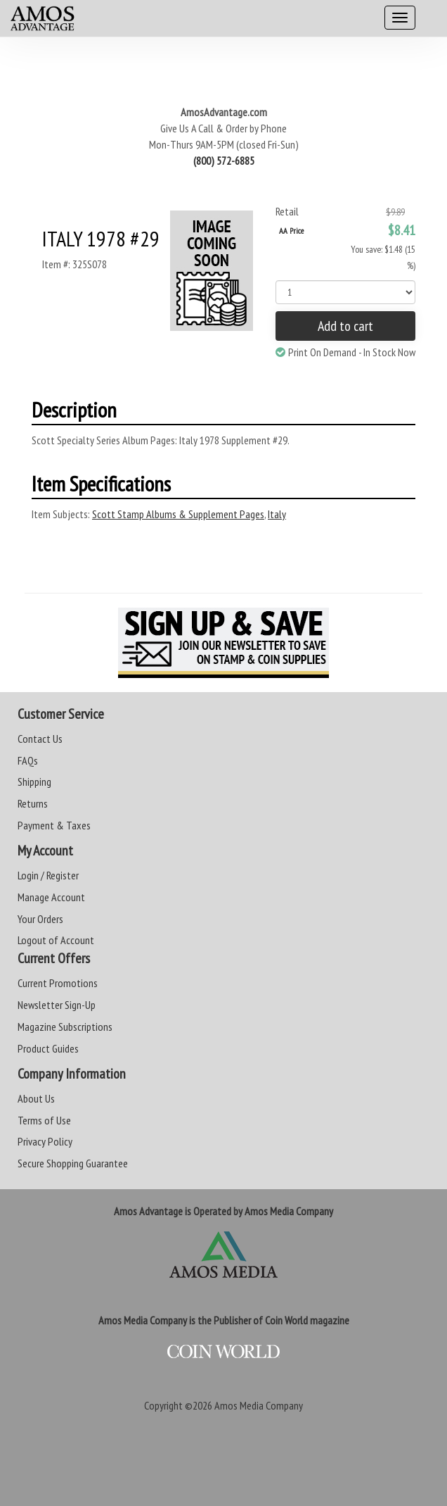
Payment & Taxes (54, 825)
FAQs (28, 760)
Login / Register (48, 875)
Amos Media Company (258, 1405)
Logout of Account (56, 940)
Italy (277, 514)
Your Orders (40, 919)
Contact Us (40, 739)
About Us (36, 1098)
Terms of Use (44, 1120)
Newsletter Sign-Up (57, 1005)
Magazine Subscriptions (65, 1026)
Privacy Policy (45, 1141)
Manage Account (51, 897)
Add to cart (345, 326)
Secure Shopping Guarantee (73, 1163)
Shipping (34, 781)
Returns (33, 803)
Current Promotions (58, 983)
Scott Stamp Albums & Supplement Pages (178, 514)
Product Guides (48, 1048)
